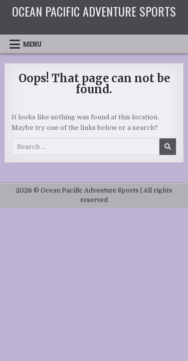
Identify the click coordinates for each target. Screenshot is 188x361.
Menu (32, 44)
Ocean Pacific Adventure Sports (94, 11)
